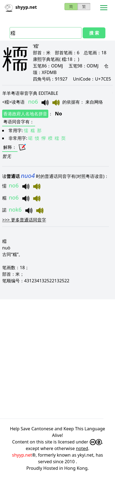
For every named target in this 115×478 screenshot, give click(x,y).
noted (82, 448)
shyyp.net (22, 455)
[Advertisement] (57, 358)
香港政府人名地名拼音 (25, 114)
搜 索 (94, 33)
